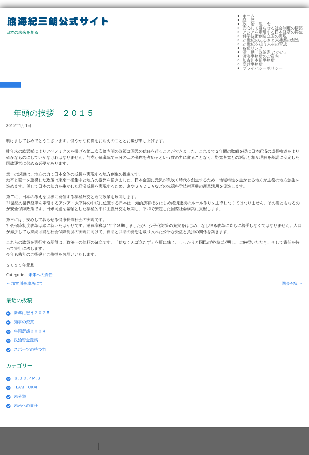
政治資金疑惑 (26, 340)
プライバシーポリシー (263, 68)
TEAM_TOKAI (25, 387)
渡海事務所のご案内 (261, 56)
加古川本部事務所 (259, 60)
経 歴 (249, 20)
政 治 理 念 (257, 24)
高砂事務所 (253, 64)
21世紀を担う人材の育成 (265, 44)
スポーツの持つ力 (30, 349)
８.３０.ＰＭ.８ (27, 378)
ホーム (249, 16)
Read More (10, 85)
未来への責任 (40, 274)
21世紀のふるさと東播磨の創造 (271, 40)
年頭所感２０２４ (30, 331)
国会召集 (292, 283)
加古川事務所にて (24, 283)
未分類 (20, 396)
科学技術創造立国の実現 (265, 36)
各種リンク (253, 48)
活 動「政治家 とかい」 (265, 52)
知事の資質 (24, 321)
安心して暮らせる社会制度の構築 (273, 28)
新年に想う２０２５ (32, 312)
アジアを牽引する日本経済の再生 (273, 32)
